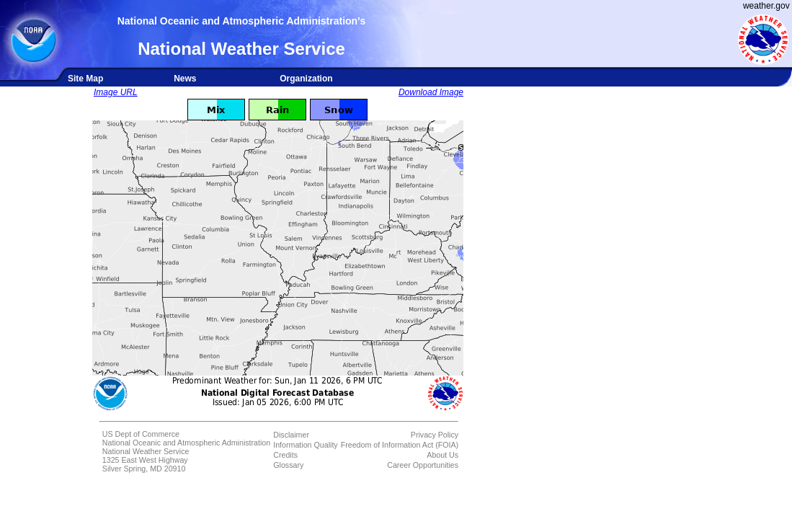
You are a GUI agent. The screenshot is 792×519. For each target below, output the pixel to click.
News (185, 79)
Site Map (85, 79)
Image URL (116, 92)
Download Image (431, 92)
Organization (306, 79)
